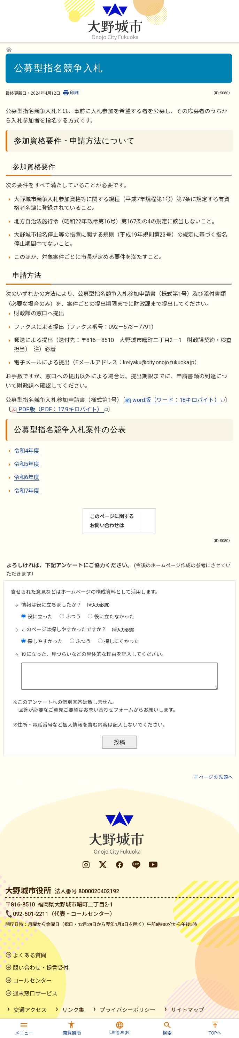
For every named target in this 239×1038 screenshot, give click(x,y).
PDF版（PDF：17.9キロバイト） (59, 409)
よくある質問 (29, 955)
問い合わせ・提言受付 (41, 968)
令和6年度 (26, 477)
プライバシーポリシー (127, 1010)
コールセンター (32, 980)
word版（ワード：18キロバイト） (175, 400)
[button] (24, 1027)
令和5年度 (26, 464)
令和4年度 (26, 450)
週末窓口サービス (35, 993)
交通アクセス (30, 1010)
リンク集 (73, 1010)
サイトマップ (187, 1010)
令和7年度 (26, 491)
